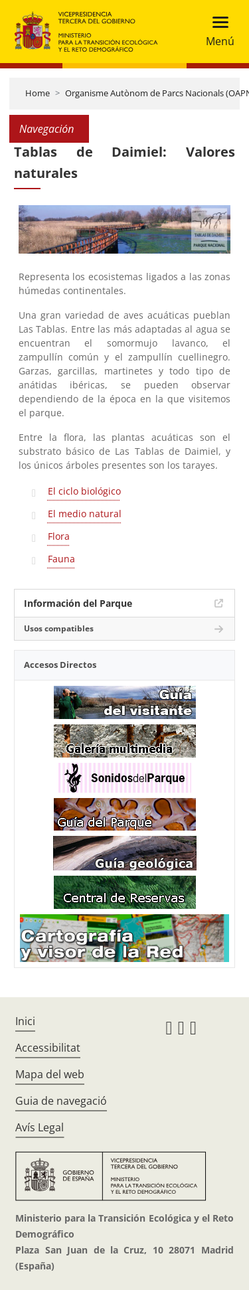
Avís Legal (39, 1127)
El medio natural (85, 513)
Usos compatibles (59, 628)
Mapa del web (49, 1074)
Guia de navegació (61, 1100)
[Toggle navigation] (216, 31)
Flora (59, 536)
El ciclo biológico (84, 491)
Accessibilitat (47, 1047)
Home (37, 93)
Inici (25, 1021)
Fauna (61, 558)
